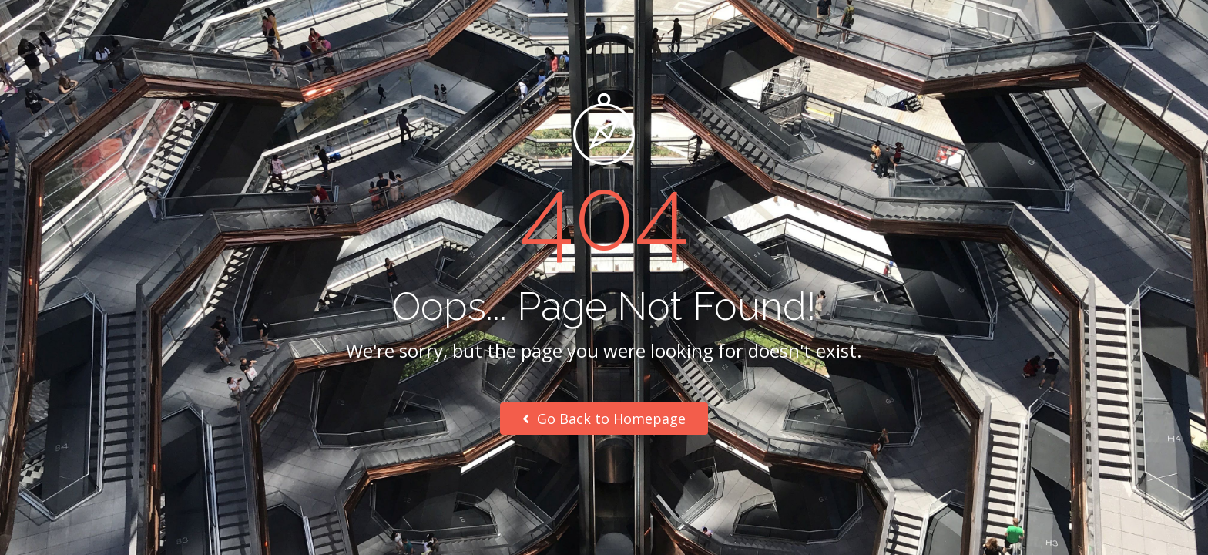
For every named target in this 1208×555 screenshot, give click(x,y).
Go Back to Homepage (604, 418)
